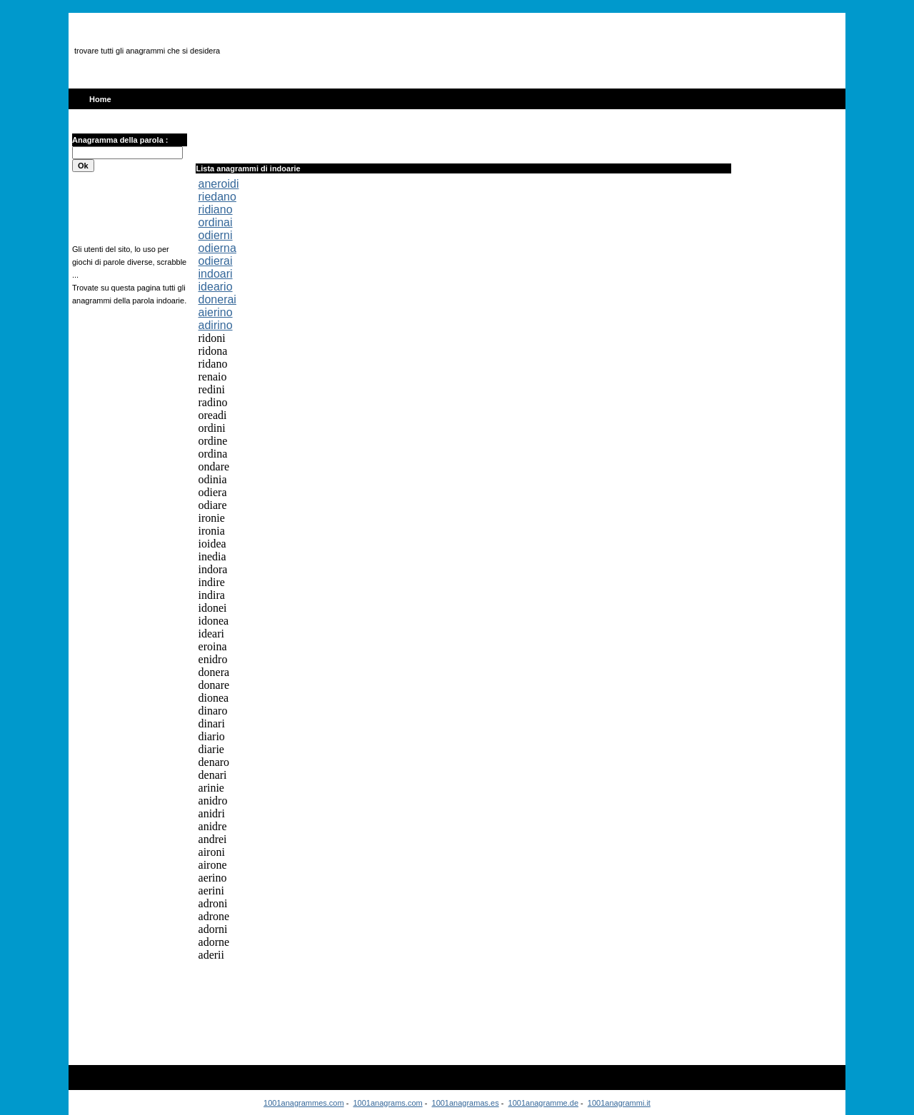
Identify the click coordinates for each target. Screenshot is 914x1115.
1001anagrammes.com (303, 1103)
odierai (216, 261)
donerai (217, 299)
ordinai (216, 222)
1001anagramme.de (543, 1103)
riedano (217, 197)
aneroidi (219, 184)
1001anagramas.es (465, 1103)
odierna (217, 248)
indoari (216, 274)
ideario (216, 287)
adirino (216, 325)
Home (100, 99)
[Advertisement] (504, 51)
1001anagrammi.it (619, 1103)
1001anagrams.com (387, 1103)
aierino (216, 312)
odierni (216, 235)
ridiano (216, 209)
